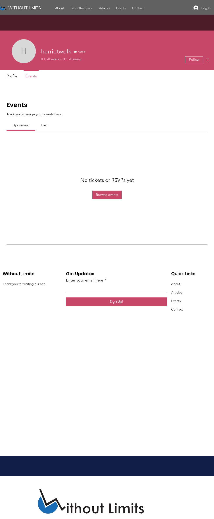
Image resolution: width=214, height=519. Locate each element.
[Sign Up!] (116, 301)
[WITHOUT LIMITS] (29, 8)
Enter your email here (84, 280)
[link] (21, 125)
